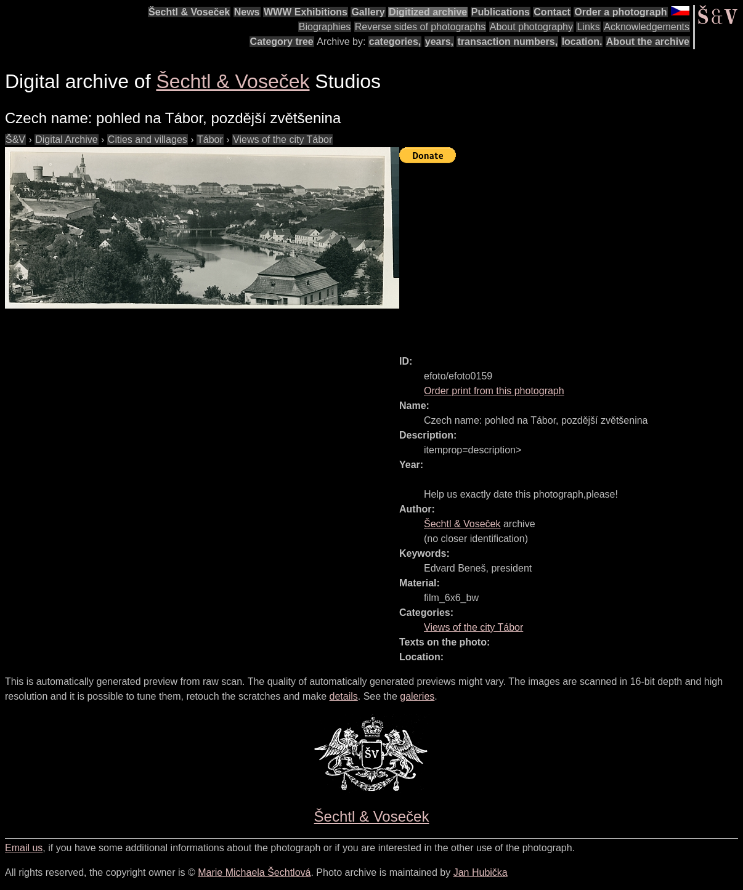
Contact (552, 12)
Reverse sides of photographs (420, 27)
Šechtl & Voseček (189, 12)
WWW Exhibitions (305, 12)
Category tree (282, 41)
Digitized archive (428, 12)
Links (588, 27)
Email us (24, 848)
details (344, 696)
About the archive (647, 41)
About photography (531, 27)
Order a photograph (620, 12)
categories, (395, 41)
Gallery (367, 12)
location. (582, 41)
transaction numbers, (507, 41)
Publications (500, 12)
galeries (417, 696)
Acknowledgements (646, 27)
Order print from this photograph (494, 391)
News (247, 12)
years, (439, 41)
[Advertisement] (571, 254)
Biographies (325, 27)
